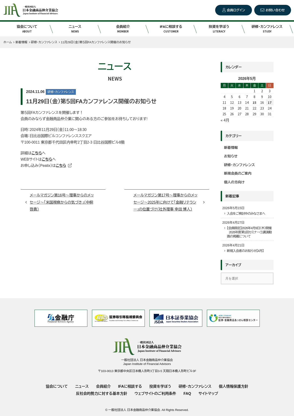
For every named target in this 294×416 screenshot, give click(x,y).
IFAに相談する (171, 29)
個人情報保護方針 (233, 386)
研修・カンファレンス (267, 29)
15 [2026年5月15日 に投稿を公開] (254, 102)
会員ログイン (236, 10)
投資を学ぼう (219, 29)
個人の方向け (234, 182)
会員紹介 (123, 29)
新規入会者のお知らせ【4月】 (245, 251)
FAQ (187, 394)
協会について (27, 29)
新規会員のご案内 (238, 173)
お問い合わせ (275, 10)
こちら (47, 159)
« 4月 (225, 120)
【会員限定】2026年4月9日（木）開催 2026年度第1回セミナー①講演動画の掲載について (249, 232)
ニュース (75, 29)
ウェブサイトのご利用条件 (155, 394)
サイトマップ (208, 394)
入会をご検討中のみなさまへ (246, 213)
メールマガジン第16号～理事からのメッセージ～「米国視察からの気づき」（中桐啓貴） (62, 202)
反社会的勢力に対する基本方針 (101, 394)
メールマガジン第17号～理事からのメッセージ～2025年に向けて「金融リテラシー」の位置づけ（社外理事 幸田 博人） (166, 202)
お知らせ (231, 156)
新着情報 (231, 148)
